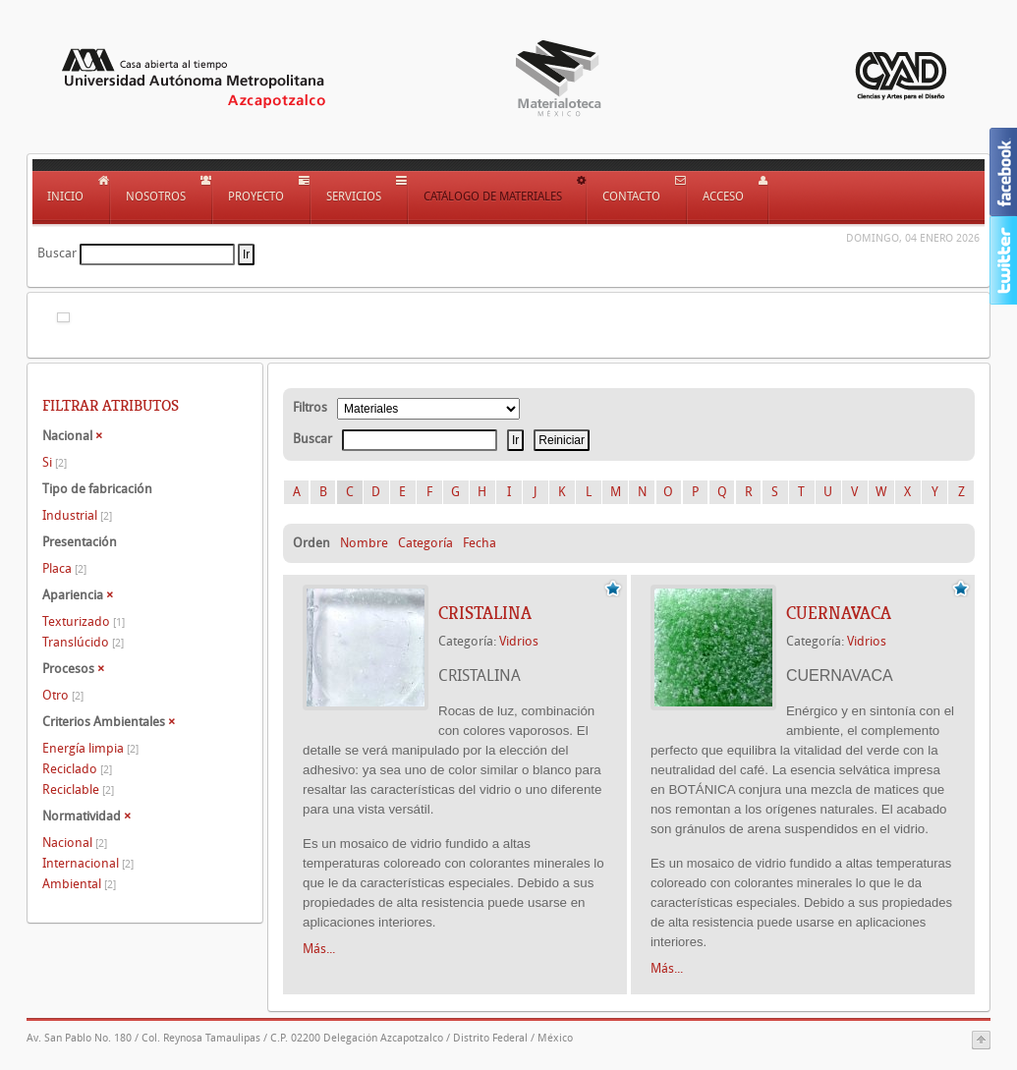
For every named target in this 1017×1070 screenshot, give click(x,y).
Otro (63, 695)
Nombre (364, 542)
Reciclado (77, 768)
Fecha (479, 542)
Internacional (88, 863)
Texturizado (83, 621)
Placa (64, 568)
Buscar (57, 253)
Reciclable (78, 789)
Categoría (425, 542)
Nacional (74, 842)
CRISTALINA (485, 613)
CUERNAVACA (838, 613)
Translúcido (83, 642)
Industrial (77, 515)
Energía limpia (90, 748)
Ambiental (79, 883)
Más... (319, 948)
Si (54, 462)
